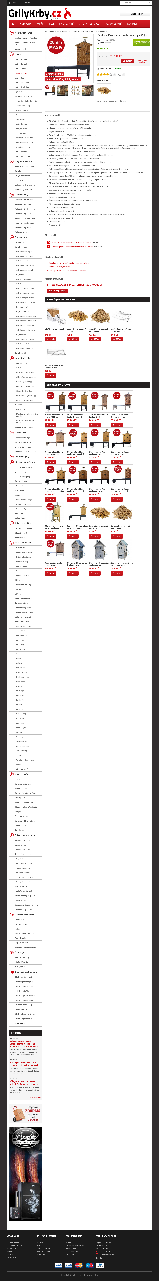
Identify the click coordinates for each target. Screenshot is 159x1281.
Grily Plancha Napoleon (24, 348)
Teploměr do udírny (23, 106)
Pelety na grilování (22, 232)
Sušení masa (20, 119)
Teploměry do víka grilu (24, 877)
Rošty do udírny (21, 124)
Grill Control (20, 830)
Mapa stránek (12, 1257)
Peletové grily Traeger (24, 204)
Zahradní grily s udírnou (25, 218)
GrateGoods (20, 682)
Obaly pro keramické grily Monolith (25, 422)
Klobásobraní (113, 23)
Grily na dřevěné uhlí (24, 161)
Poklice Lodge (21, 509)
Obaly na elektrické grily (24, 1005)
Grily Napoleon (21, 247)
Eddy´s (18, 658)
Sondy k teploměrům (23, 882)
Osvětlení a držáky (22, 850)
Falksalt (19, 663)
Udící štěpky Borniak (23, 147)
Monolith (18, 405)
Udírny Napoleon (22, 83)
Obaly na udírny (21, 1009)
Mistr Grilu (19, 705)
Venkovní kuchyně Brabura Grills (26, 44)
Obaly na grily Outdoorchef (25, 996)
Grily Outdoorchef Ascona (25, 330)
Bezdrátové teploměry (24, 863)
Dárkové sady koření (23, 608)
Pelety (17, 929)
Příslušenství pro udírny (24, 96)
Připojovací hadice (22, 943)
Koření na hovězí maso (24, 557)
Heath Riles (20, 686)
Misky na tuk (20, 967)
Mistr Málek (20, 709)
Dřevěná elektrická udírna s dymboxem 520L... (122, 564)
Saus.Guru (20, 732)
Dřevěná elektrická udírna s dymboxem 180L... (78, 564)
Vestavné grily (21, 49)
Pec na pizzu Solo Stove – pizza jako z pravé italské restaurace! (24, 1064)
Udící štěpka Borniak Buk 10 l (55, 330)
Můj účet (10, 1254)
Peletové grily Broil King (25, 209)
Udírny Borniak (21, 64)
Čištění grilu (20, 952)
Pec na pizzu (21, 432)
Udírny (18, 54)
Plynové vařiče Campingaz (25, 302)
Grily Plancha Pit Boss (24, 344)
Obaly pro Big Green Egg (25, 372)
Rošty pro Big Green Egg (25, 386)
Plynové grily (21, 237)
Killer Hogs (20, 691)
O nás (40, 23)
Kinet (96, 1275)
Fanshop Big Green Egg (24, 400)
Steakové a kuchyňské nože (26, 807)
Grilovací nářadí (22, 774)
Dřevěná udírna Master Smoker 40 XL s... (120, 453)
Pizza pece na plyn (22, 438)
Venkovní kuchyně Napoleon (26, 38)
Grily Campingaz (22, 275)
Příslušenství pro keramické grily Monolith (27, 415)
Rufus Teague (21, 728)
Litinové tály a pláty (22, 477)
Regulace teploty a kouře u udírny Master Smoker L (69, 263)
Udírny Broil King (22, 87)
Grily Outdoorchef (22, 176)
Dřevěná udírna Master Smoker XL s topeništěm (54, 490)
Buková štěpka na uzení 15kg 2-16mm (76, 330)
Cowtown (19, 654)
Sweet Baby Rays (22, 746)
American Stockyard (23, 626)
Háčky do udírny (22, 110)
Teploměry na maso (23, 854)
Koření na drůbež (22, 566)
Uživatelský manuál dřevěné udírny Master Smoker (71, 242)
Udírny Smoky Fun (22, 156)
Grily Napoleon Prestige (24, 256)
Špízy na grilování (22, 816)
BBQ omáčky (20, 580)
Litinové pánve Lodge (24, 500)
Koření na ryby (21, 571)
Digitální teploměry (23, 859)
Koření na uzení (21, 769)
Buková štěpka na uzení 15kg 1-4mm (98, 330)
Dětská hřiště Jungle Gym (75, 1245)
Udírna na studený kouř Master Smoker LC (54, 527)
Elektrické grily (22, 456)
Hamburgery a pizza (23, 886)
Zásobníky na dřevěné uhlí (25, 947)
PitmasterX (20, 718)
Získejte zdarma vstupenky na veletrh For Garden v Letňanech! (24, 1083)
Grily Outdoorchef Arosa (25, 325)
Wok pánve (19, 490)
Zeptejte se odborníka (108, 102)
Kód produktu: (102, 40)
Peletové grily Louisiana (25, 214)
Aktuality (16, 1033)
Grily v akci (20, 1023)
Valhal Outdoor (21, 518)
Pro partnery (41, 1254)
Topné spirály (21, 133)
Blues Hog (20, 645)
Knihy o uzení (21, 115)
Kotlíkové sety (20, 538)
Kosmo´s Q (20, 695)
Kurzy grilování (21, 900)
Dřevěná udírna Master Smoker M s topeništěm (76, 453)
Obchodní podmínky (14, 1242)
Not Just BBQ (21, 714)
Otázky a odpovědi (89, 23)
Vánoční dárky (21, 789)
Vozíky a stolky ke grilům (25, 896)
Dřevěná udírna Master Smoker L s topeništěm (76, 416)
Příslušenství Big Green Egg (26, 396)
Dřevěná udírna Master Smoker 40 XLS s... (54, 453)
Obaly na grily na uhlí (23, 977)
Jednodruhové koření (24, 612)
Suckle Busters (21, 741)
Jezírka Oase (70, 1254)
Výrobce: (100, 43)
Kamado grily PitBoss (24, 427)
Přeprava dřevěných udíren (59, 267)
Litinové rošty (20, 472)
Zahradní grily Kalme (23, 190)
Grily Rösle (19, 171)
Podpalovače (20, 938)
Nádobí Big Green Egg (24, 382)
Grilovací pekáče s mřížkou (26, 793)
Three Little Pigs (22, 751)
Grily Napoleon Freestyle (25, 265)
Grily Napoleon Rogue (24, 252)
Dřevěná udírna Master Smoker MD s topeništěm (121, 490)
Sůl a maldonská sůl (23, 617)
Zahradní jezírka (72, 1248)
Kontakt (132, 23)
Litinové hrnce (20, 486)
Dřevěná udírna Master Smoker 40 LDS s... (120, 416)
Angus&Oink (20, 631)
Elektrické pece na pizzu (25, 447)
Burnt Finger (20, 649)
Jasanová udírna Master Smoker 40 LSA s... (98, 416)
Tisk (124, 102)
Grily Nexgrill (20, 353)
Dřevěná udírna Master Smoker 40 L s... (98, 453)
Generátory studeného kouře (26, 101)
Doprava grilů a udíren (14, 1245)
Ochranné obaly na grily (26, 972)
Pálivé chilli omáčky (23, 585)
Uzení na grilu (20, 845)
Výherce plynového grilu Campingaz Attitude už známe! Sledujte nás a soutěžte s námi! (24, 1044)
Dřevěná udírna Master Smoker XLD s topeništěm (77, 490)
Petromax (19, 513)
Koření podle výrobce (23, 622)
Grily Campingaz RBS (23, 279)
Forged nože (20, 812)
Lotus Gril (19, 180)
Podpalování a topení (25, 914)
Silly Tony (19, 737)
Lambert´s (20, 700)
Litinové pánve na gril (23, 467)
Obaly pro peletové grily (24, 1019)
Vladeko (69, 1242)
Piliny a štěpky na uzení (24, 138)
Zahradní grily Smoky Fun (25, 185)
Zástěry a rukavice (22, 840)
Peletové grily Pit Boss (24, 200)
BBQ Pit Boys (20, 640)
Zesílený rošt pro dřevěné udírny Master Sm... (121, 330)
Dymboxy (18, 92)
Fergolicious (20, 668)
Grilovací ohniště (23, 523)
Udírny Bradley (21, 59)
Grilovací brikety (21, 924)
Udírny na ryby (21, 152)
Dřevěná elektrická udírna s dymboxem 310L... (100, 564)
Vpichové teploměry (23, 868)
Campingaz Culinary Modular (27, 905)
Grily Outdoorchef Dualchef (26, 321)
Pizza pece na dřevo (23, 442)
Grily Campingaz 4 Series (25, 284)
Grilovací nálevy (21, 603)
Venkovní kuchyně (23, 33)
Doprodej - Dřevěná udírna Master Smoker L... (77, 527)
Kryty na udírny (21, 129)
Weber (18, 765)
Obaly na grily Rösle (23, 991)
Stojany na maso (22, 798)
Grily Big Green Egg (23, 368)
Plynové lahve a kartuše (24, 934)
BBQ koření (19, 589)
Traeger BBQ (20, 755)
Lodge (17, 495)
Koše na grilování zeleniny (25, 802)
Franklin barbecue (22, 677)
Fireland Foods (21, 672)
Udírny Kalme (20, 69)
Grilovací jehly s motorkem (26, 821)
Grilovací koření (21, 548)
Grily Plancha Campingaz (25, 339)
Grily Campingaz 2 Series (25, 293)
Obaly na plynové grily (24, 982)
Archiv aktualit (35, 1097)
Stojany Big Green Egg (24, 391)
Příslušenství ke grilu (25, 835)
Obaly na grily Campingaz (25, 1000)
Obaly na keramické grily (25, 1014)
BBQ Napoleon (21, 635)
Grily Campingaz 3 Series (25, 288)
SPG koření (19, 594)
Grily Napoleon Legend (24, 270)
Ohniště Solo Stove (22, 533)
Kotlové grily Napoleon (24, 167)
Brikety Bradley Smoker (24, 142)
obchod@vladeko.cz (106, 1254)
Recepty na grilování (61, 23)
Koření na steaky (22, 562)
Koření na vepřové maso (25, 552)
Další (92, 90)
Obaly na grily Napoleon (24, 986)
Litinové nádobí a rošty (25, 462)
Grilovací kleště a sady (24, 784)
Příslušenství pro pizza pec (26, 452)
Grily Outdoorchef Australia (26, 316)
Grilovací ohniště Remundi (26, 528)
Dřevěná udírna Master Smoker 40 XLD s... (98, 490)
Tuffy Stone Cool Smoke (25, 760)
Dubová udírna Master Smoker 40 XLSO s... (53, 564)
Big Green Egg (21, 363)
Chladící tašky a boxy (23, 910)
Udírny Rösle (20, 78)
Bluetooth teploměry (23, 873)
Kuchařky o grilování (23, 891)
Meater (18, 779)
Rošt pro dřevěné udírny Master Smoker (54, 366)
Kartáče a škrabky (22, 958)
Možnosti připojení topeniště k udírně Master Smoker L (73, 247)
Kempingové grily (22, 307)
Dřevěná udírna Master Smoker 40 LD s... (54, 416)
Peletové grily (21, 194)
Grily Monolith (21, 409)
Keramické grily (22, 358)
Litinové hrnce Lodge (23, 504)
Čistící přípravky (21, 962)
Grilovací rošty (21, 481)
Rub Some (20, 723)
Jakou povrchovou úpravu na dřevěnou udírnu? (67, 271)
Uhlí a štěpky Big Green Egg (26, 377)
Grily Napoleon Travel (23, 261)
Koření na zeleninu (22, 575)
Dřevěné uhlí (20, 920)
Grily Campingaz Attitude (25, 298)
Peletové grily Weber (23, 228)
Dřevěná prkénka (21, 825)
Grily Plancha (20, 335)
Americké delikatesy (23, 598)
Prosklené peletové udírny (25, 223)
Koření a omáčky (23, 542)
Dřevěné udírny (21, 73)
